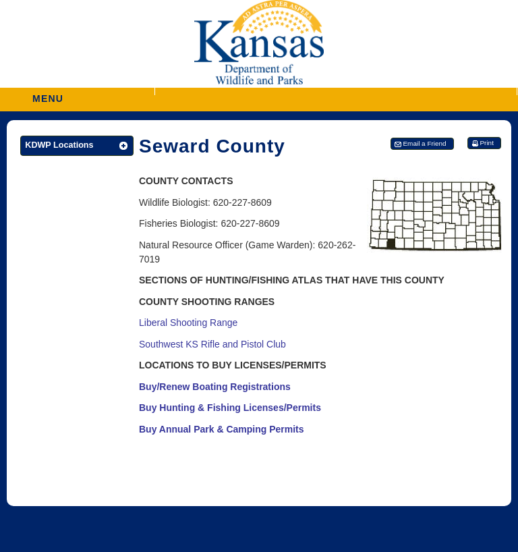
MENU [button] (47, 94)
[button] (335, 91)
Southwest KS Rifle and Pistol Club (212, 344)
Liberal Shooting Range (188, 322)
